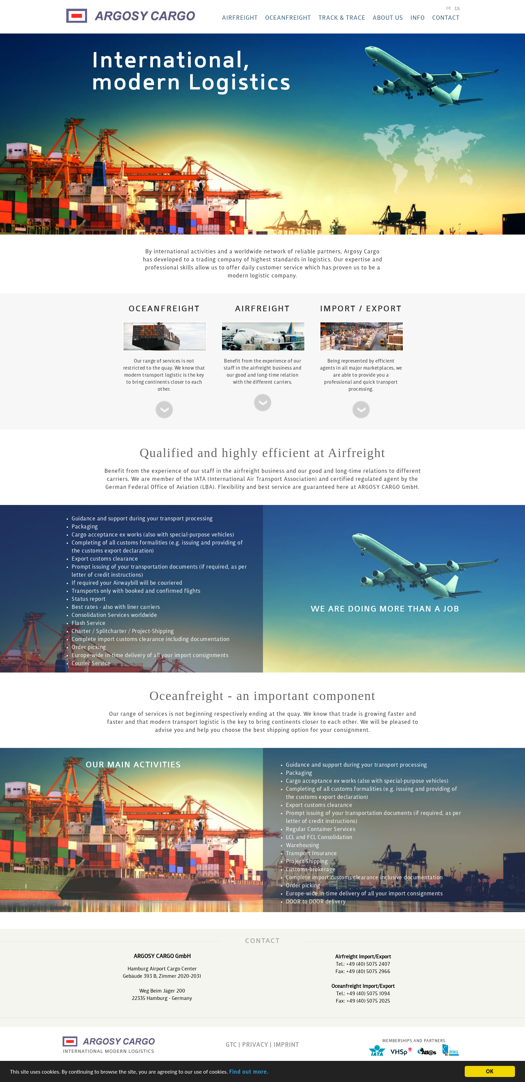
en (457, 8)
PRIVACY (255, 1045)
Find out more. (249, 1073)
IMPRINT (286, 1045)
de (448, 8)
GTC (231, 1045)
